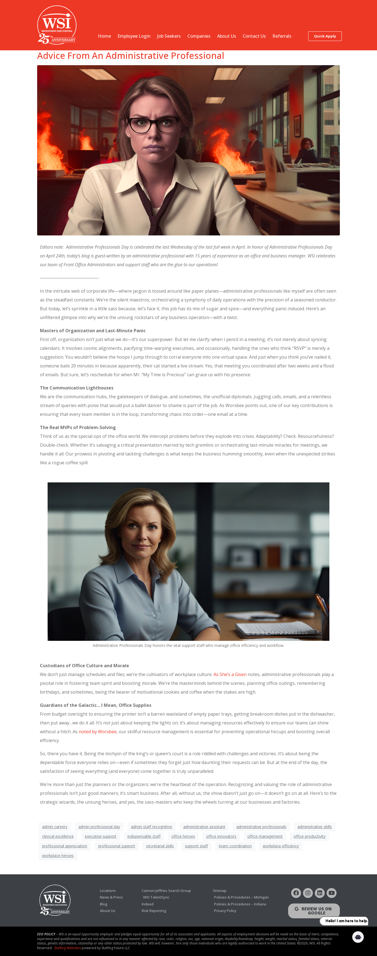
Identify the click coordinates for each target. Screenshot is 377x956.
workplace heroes (58, 855)
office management (265, 836)
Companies (199, 36)
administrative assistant (204, 826)
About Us (226, 36)
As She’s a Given (230, 674)
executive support (100, 836)
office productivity (310, 836)
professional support (116, 845)
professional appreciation (64, 845)
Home (104, 36)
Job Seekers (169, 36)
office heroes (183, 836)
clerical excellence (58, 836)
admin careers (54, 826)
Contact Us (254, 36)
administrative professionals (261, 826)
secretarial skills (160, 845)
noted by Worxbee (98, 732)
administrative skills (314, 826)
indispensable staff (143, 836)
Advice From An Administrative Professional (130, 55)
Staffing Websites (67, 948)
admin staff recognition (151, 826)
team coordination (235, 845)
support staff (196, 845)
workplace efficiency (281, 845)
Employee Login (134, 36)
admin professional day (99, 826)
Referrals (281, 36)
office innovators (221, 836)
